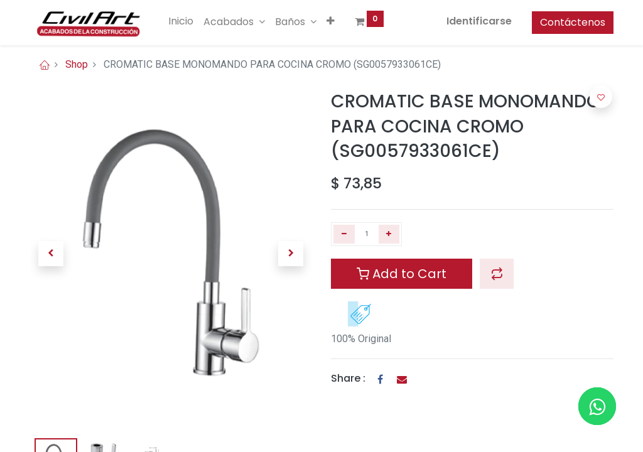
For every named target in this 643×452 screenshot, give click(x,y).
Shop (76, 64)
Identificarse (479, 21)
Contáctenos (572, 22)
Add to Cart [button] (401, 273)
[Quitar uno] (344, 234)
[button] (331, 21)
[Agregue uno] (389, 234)
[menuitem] (180, 21)
